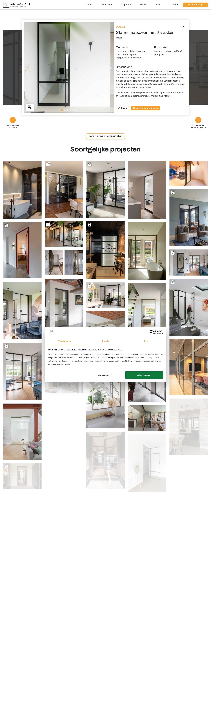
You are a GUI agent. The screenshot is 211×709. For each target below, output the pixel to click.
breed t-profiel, (123, 51)
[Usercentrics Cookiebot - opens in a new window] (151, 332)
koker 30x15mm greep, (126, 54)
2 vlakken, (169, 51)
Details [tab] (105, 341)
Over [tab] (146, 341)
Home (89, 5)
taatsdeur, (159, 51)
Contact (174, 5)
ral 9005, (178, 51)
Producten (106, 5)
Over (158, 5)
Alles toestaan (144, 375)
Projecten (126, 5)
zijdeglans (159, 54)
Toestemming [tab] (65, 341)
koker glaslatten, (138, 51)
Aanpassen (105, 375)
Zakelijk (144, 5)
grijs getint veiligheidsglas (128, 58)
